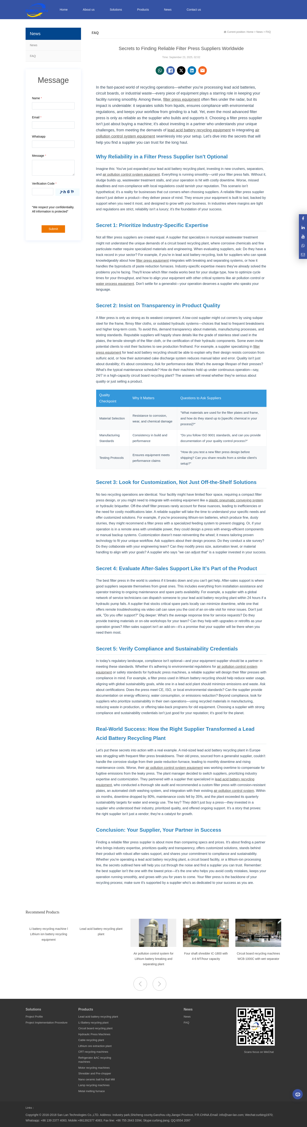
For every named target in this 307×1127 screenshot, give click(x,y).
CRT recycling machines (93, 1051)
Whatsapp (38, 136)
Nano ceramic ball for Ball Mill (96, 1079)
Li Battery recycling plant (93, 1022)
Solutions (33, 1009)
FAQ (33, 56)
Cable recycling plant (91, 1040)
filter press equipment (181, 99)
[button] (159, 984)
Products (85, 1009)
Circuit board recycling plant (95, 1028)
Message (39, 155)
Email (36, 117)
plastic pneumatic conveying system (236, 500)
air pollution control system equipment (131, 174)
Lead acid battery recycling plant (98, 1016)
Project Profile (34, 1016)
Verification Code (44, 183)
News (33, 45)
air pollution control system (234, 790)
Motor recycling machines (94, 1067)
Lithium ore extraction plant (95, 1046)
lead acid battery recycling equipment (199, 130)
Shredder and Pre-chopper (94, 1073)
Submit (53, 229)
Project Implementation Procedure (47, 1022)
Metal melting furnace (91, 1091)
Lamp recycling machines (94, 1085)
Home (64, 9)
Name (37, 98)
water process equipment (115, 284)
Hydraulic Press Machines (94, 1034)
